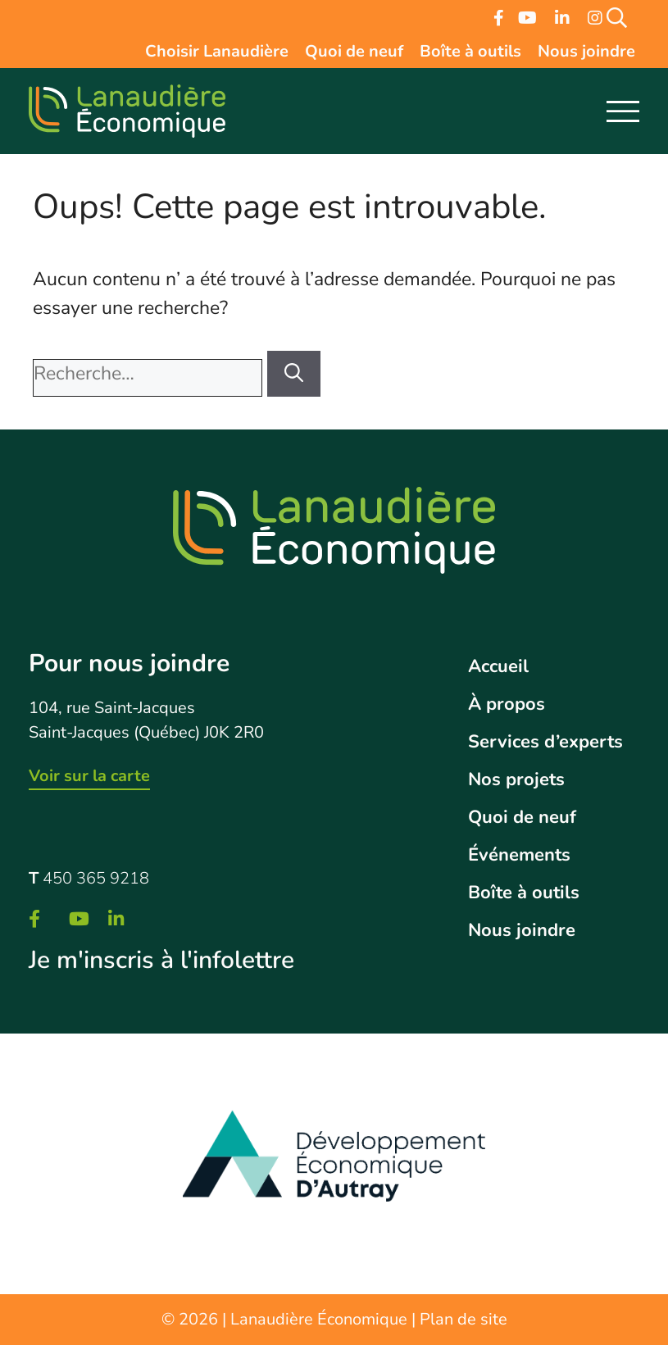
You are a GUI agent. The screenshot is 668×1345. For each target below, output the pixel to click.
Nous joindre (586, 52)
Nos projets (516, 779)
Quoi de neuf (354, 52)
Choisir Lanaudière (217, 52)
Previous (37, 1164)
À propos (506, 704)
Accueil (498, 666)
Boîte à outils (470, 52)
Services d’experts (545, 741)
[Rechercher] (293, 374)
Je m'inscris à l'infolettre (161, 960)
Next (629, 1164)
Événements (519, 855)
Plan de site (463, 1319)
